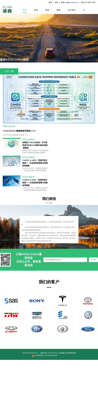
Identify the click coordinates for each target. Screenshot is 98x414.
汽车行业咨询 (9, 180)
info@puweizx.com (71, 2)
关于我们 (72, 10)
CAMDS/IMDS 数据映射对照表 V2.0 (19, 185)
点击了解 (9, 71)
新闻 (59, 10)
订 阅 (93, 314)
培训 (36, 10)
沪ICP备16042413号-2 (30, 407)
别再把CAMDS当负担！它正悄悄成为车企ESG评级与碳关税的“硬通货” (35, 199)
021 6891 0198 (89, 2)
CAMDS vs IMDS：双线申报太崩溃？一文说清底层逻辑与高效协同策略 (35, 217)
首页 (25, 10)
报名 (56, 2)
